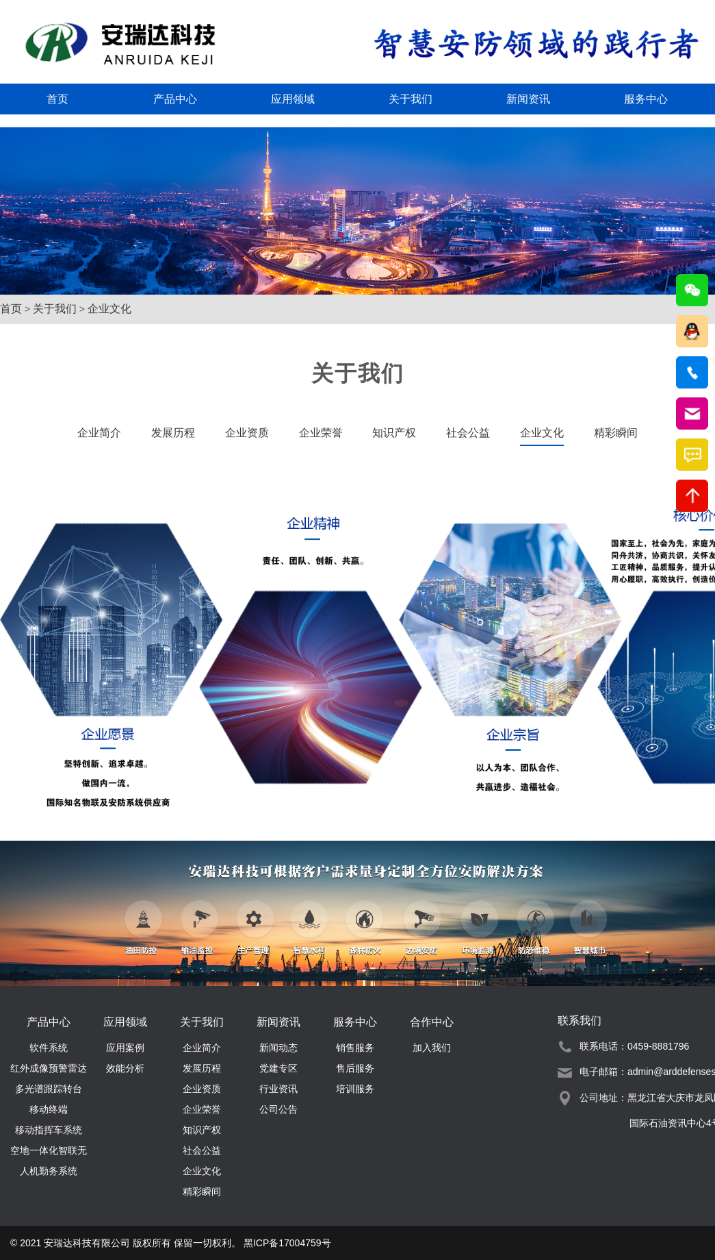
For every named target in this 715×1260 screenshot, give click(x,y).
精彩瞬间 (202, 1191)
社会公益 (468, 432)
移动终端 (48, 1109)
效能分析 (125, 1068)
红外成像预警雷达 (48, 1068)
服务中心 (646, 99)
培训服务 (355, 1088)
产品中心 (175, 99)
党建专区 (278, 1068)
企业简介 (99, 432)
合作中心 (432, 1022)
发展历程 (173, 432)
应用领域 (293, 99)
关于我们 (410, 99)
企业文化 (109, 308)
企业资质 (247, 432)
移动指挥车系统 (48, 1129)
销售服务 (355, 1047)
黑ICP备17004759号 (287, 1242)
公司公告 (278, 1109)
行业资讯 (278, 1088)
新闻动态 (278, 1047)
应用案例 (125, 1047)
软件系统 (48, 1047)
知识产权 (394, 432)
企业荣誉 (321, 432)
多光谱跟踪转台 (48, 1088)
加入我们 (432, 1047)
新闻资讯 (528, 99)
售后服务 (355, 1068)
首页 (57, 99)
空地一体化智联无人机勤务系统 (48, 1153)
